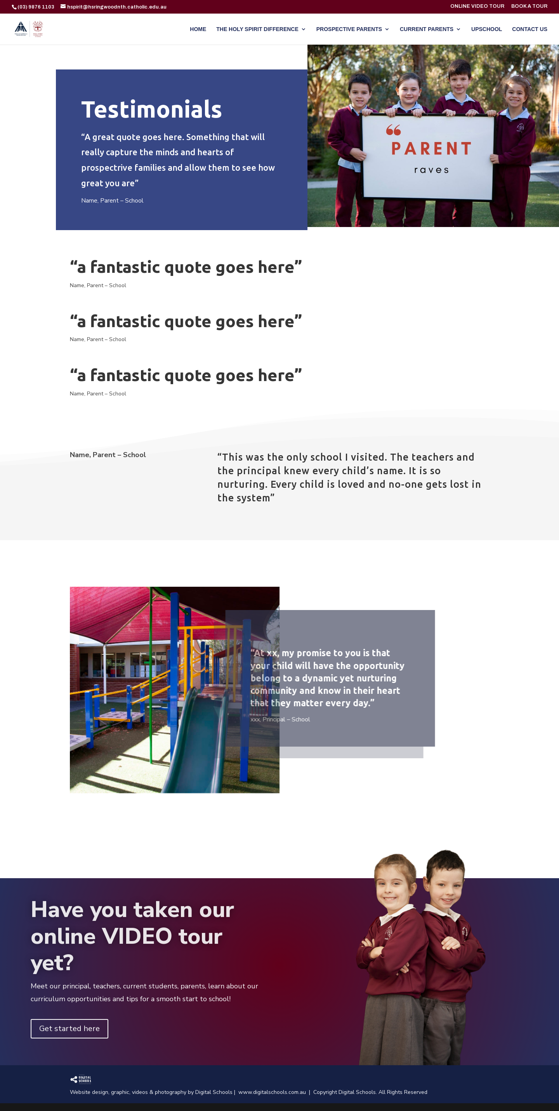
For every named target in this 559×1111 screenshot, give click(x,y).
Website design (89, 1092)
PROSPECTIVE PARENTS (349, 29)
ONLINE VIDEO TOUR (477, 6)
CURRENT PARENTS (426, 29)
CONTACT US (529, 29)
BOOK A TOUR (529, 6)
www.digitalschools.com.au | (275, 1092)
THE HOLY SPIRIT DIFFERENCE (257, 29)
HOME (198, 29)
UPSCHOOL (486, 29)
